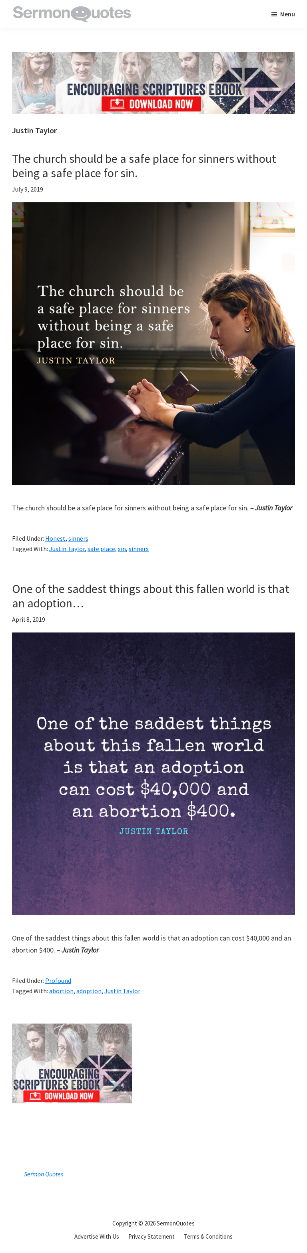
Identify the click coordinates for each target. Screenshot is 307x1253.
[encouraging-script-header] (153, 57)
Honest (55, 538)
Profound (58, 980)
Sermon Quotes (43, 1174)
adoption (89, 991)
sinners (78, 538)
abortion (61, 991)
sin (122, 549)
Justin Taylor (67, 549)
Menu (287, 14)
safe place (101, 549)
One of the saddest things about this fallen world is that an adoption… (150, 596)
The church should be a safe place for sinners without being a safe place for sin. (144, 165)
